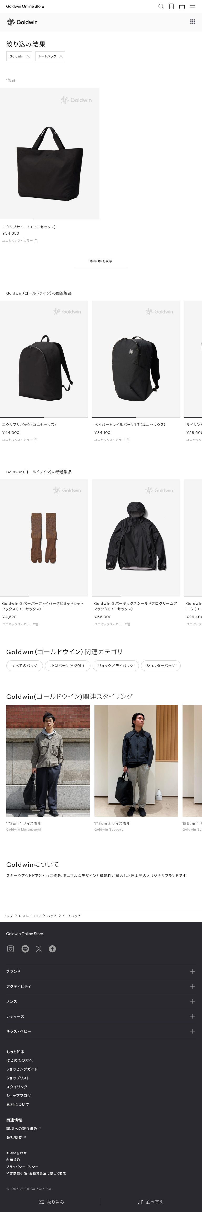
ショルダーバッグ (161, 667)
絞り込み (51, 1202)
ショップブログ (18, 1095)
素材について (17, 1104)
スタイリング (16, 1086)
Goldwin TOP (30, 916)
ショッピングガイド (22, 1069)
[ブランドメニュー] (192, 22)
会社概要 (16, 1137)
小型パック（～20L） (67, 667)
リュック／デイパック (115, 667)
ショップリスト (18, 1077)
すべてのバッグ (24, 667)
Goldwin (16, 56)
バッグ (51, 916)
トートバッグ (48, 56)
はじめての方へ (19, 1060)
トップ (8, 916)
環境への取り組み (24, 1128)
